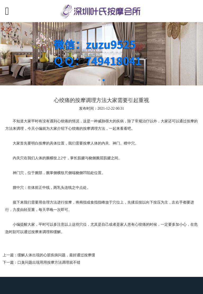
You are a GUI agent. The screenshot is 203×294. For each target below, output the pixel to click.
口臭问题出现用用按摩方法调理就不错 (48, 262)
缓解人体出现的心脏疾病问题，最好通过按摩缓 (56, 255)
